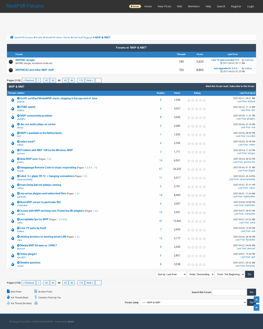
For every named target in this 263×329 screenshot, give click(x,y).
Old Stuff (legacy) (82, 37)
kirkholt (21, 102)
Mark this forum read (217, 86)
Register (236, 6)
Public (39, 37)
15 (160, 212)
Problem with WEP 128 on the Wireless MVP (46, 150)
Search (221, 6)
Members (194, 6)
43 (53, 80)
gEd (253, 257)
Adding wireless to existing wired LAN (43, 236)
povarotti (21, 197)
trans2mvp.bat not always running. (41, 184)
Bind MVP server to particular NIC (40, 202)
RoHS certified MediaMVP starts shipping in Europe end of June (58, 98)
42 (46, 80)
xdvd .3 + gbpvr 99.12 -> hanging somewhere (47, 176)
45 (65, 80)
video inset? (27, 141)
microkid (250, 136)
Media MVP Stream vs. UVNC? (38, 245)
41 (160, 221)
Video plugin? (28, 254)
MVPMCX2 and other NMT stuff (35, 69)
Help (208, 6)
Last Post (245, 93)
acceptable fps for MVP (34, 219)
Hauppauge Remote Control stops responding (48, 167)
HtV (253, 110)
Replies (161, 93)
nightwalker (249, 196)
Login (250, 6)
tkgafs (252, 170)
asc (253, 93)
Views (177, 93)
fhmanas (250, 266)
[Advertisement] (131, 23)
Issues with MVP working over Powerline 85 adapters (52, 210)
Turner (20, 266)
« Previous (28, 80)
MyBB (71, 321)
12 (160, 238)
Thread (11, 93)
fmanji (20, 171)
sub (253, 127)
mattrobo (249, 60)
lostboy (248, 68)
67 (160, 169)
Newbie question (30, 262)
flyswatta (250, 239)
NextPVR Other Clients (58, 37)
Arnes (20, 127)
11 (160, 177)
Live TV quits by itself (33, 228)
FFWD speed (27, 106)
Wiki (179, 6)
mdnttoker (22, 205)
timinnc (21, 153)
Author (21, 93)
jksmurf (21, 248)
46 (71, 80)
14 (160, 160)
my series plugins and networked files (43, 193)
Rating (197, 93)
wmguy (251, 153)
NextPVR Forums (25, 6)
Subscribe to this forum (241, 86)
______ (135, 6)
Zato (19, 240)
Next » (90, 80)
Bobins (20, 110)
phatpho (21, 119)
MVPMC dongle (25, 60)
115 (81, 80)
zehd (19, 223)
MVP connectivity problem (36, 115)
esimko (21, 214)
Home (148, 6)
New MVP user (29, 158)
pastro (20, 162)
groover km (249, 162)
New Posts (164, 6)
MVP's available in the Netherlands (41, 133)
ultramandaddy (25, 179)
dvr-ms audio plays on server (38, 124)
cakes (20, 145)
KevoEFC (21, 257)
